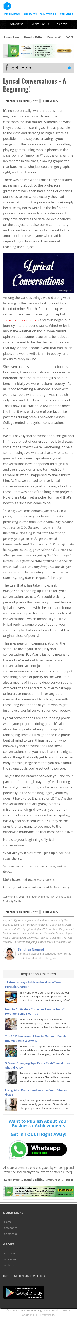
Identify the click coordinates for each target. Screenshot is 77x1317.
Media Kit (10, 1253)
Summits (30, 14)
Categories (10, 1228)
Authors (9, 1265)
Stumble (66, 14)
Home (8, 1222)
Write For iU (40, 24)
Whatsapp (48, 14)
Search (62, 24)
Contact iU (10, 1234)
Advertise (16, 24)
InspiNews (12, 14)
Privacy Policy (47, 1315)
